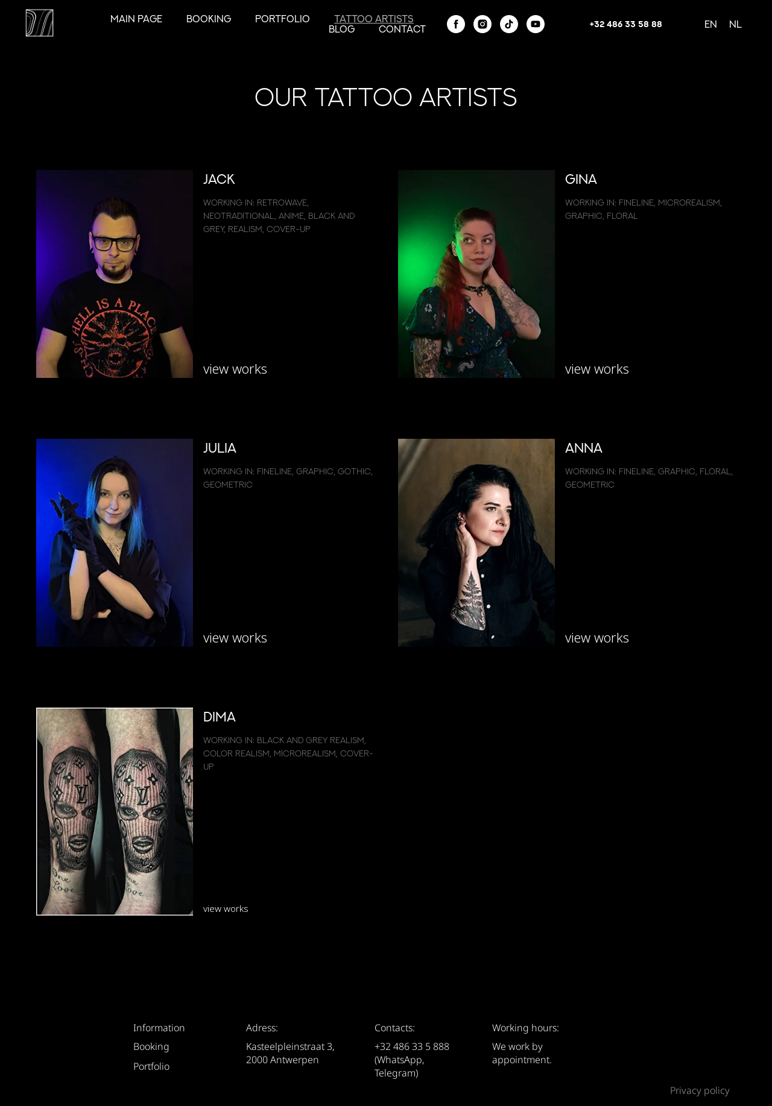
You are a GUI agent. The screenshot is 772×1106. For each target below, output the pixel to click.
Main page (136, 19)
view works (235, 368)
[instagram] (482, 24)
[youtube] (536, 24)
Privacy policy (700, 1090)
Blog (342, 29)
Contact (402, 29)
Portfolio (282, 19)
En (710, 24)
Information (159, 1027)
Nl (735, 24)
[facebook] (456, 24)
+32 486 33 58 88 (626, 23)
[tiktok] (509, 24)
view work (232, 637)
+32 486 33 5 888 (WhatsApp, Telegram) (412, 1059)
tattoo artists (374, 19)
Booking (208, 19)
